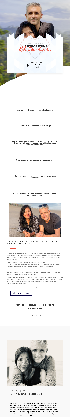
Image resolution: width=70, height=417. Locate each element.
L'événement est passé (21, 293)
